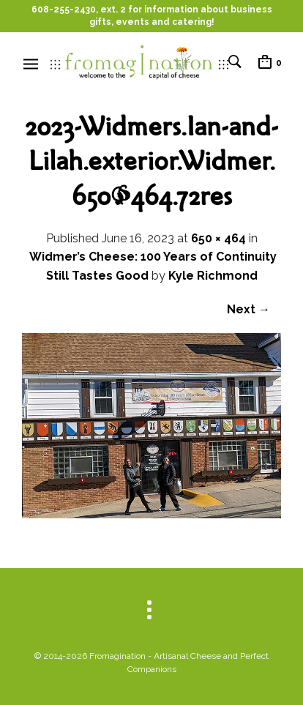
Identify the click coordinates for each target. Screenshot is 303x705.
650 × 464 (218, 238)
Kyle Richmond (213, 276)
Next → (248, 309)
